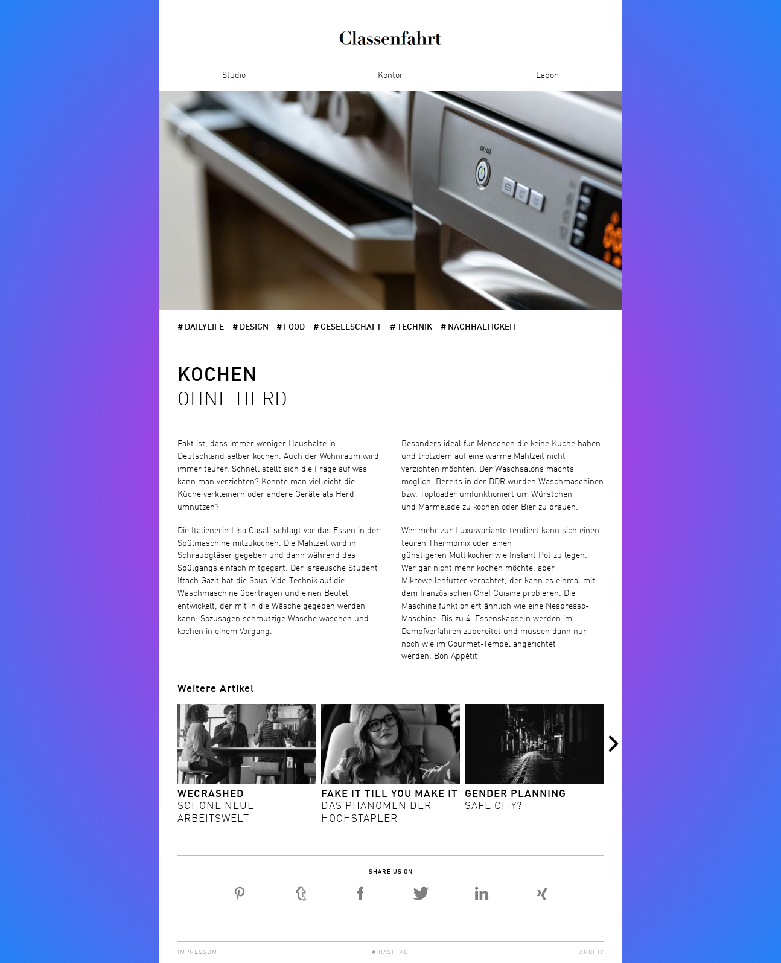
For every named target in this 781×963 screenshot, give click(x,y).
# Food (290, 327)
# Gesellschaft (347, 327)
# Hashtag (390, 952)
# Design (250, 327)
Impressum (197, 952)
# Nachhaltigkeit (479, 327)
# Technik (411, 327)
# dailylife (200, 327)
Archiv (591, 952)
